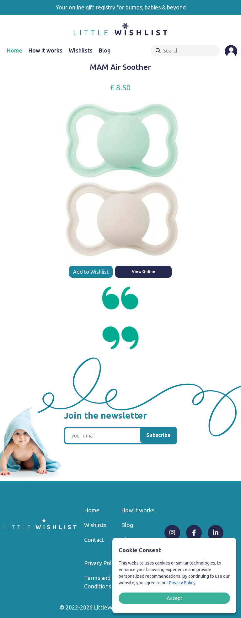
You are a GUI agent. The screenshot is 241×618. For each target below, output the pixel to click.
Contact (94, 540)
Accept (174, 598)
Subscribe (158, 435)
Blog (105, 50)
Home (14, 50)
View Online (143, 272)
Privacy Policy (101, 563)
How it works (45, 50)
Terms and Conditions (97, 582)
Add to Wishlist (91, 272)
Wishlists (81, 50)
